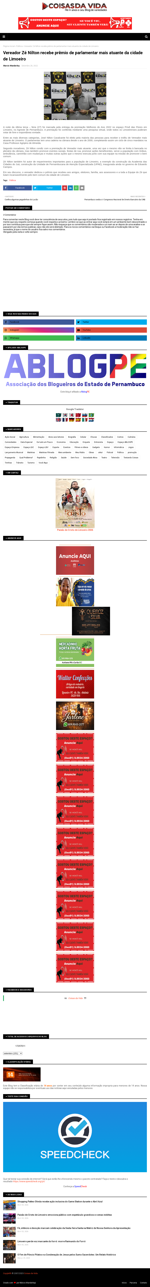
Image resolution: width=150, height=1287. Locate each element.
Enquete (86, 442)
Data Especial (26, 442)
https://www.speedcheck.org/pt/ (29, 1181)
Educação (74, 442)
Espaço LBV (43, 447)
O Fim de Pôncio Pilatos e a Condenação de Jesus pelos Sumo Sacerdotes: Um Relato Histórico (66, 1254)
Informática (119, 447)
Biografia (72, 437)
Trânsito (19, 463)
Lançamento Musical (14, 452)
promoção (132, 452)
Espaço (110, 442)
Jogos (131, 447)
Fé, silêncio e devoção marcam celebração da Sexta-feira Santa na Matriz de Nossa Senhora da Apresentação (73, 1228)
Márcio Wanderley (27, 1283)
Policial (110, 452)
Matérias (31, 452)
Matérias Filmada (46, 452)
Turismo (30, 463)
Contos (120, 437)
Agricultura (24, 437)
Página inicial (9, 46)
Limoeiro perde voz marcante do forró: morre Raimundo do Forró (51, 1241)
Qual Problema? (26, 458)
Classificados (107, 437)
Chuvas (93, 437)
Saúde (63, 458)
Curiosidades (10, 442)
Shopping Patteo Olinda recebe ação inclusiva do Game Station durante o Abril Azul (60, 1201)
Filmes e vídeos (81, 447)
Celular (83, 437)
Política (19, 46)
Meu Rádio (80, 452)
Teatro (104, 458)
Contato (143, 1283)
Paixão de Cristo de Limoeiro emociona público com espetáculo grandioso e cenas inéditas (64, 1215)
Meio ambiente (64, 452)
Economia (61, 442)
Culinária (131, 437)
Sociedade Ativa (90, 458)
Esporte (56, 447)
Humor (107, 447)
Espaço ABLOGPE (125, 442)
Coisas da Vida (75, 998)
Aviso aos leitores (56, 437)
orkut (100, 452)
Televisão (115, 458)
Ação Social (10, 437)
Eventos (66, 447)
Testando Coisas (131, 458)
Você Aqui (43, 463)
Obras (91, 452)
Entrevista (98, 442)
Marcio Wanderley (11, 66)
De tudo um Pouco (45, 442)
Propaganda (10, 458)
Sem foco (75, 458)
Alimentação (38, 437)
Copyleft (7, 1273)
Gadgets (96, 447)
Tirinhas (8, 463)
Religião (53, 458)
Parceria (133, 1283)
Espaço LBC (29, 447)
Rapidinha (41, 458)
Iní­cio (124, 1283)
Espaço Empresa (12, 447)
